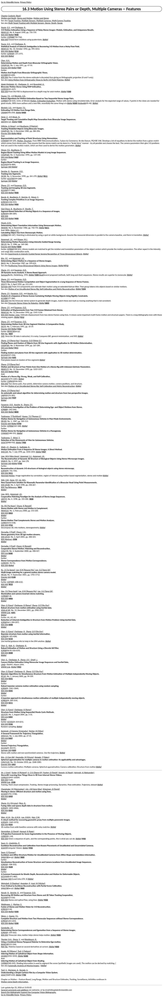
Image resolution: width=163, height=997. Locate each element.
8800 (47, 303)
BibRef (11, 35)
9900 (84, 839)
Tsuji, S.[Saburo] (24, 951)
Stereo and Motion (24, 18)
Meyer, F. (35, 197)
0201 (13, 612)
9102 (19, 329)
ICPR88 (4, 409)
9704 (11, 525)
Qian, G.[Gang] (7, 605)
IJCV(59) (4, 714)
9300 (69, 91)
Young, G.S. (5, 27)
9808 (31, 499)
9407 (44, 452)
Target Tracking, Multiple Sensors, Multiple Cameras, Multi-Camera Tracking (39, 20)
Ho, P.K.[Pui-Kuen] (8, 506)
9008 (16, 35)
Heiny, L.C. (14, 230)
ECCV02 (4, 748)
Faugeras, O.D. (17, 171)
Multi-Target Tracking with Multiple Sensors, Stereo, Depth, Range (35, 23)
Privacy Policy (25, 2)
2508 (13, 782)
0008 (10, 553)
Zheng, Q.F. (25, 660)
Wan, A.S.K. (6, 817)
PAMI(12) (5, 32)
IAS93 (3, 122)
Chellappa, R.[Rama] (22, 605)
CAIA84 (4, 112)
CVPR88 (10, 37)
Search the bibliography (11, 992)
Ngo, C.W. (36, 817)
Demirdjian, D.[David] (10, 831)
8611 (47, 228)
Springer (4, 275)
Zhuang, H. (14, 447)
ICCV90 (4, 190)
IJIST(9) (4, 499)
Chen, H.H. (5, 60)
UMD (3, 664)
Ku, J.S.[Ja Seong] (8, 570)
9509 (14, 398)
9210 (16, 51)
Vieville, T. (29, 209)
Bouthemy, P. (16, 150)
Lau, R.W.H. (26, 817)
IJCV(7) (4, 284)
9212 (22, 317)
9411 (16, 348)
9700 (20, 463)
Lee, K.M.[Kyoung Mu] (25, 570)
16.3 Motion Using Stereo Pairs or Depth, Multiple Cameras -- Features (81, 8)
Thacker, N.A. (6, 939)
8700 (19, 423)
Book (41, 275)
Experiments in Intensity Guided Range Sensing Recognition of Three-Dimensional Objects (45, 254)
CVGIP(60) (5, 155)
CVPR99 (4, 563)
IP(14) (3, 676)
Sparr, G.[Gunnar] (8, 852)
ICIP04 (3, 688)
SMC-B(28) (5, 485)
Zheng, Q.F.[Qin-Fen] (40, 605)
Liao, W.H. (5, 494)
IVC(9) (3, 326)
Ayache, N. (18, 405)
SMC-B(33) (5, 537)
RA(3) (3, 263)
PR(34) (3, 575)
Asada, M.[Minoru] (9, 951)
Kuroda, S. (23, 970)
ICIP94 (3, 471)
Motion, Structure (24, 141)
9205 (14, 357)
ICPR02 (4, 700)
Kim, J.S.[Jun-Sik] (8, 757)
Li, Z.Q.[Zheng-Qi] (35, 772)
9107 (19, 68)
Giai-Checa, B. (6, 209)
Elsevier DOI (6, 68)
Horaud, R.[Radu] (27, 831)
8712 (66, 265)
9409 (16, 157)
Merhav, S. (17, 904)
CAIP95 (4, 395)
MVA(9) (4, 461)
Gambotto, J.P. (7, 928)
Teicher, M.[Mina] (36, 731)
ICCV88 (4, 75)
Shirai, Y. (16, 438)
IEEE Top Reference (9, 487)
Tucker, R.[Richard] (19, 772)
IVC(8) (3, 176)
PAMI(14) (5, 49)
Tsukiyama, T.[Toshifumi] (11, 416)
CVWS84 (4, 141)
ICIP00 (3, 622)
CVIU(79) (4, 551)
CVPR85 (4, 101)
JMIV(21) (4, 736)
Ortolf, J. (34, 660)
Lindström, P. (14, 843)
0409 (10, 738)
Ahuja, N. (16, 117)
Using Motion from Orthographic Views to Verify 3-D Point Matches (36, 80)
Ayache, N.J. (32, 293)
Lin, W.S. (22, 480)
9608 (11, 867)
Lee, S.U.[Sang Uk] (42, 570)
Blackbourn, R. (31, 939)
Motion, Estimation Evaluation (42, 101)
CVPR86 (4, 235)
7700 (24, 975)
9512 (16, 371)
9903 (19, 667)
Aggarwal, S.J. (26, 456)
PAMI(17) (5, 369)
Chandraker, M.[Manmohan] (12, 789)
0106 (11, 724)
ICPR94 (4, 202)
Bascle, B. (5, 197)
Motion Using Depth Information (14, 982)
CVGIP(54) (5, 65)
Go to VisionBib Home (10, 2)
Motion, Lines (14, 315)
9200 (37, 275)
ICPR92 (4, 909)
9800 (22, 857)
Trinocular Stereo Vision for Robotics (23, 303)
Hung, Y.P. (14, 480)
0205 (14, 750)
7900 (24, 442)
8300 (26, 956)
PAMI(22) (5, 510)
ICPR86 (10, 426)
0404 (10, 717)
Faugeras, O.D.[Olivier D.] (31, 340)
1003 (13, 764)
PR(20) (3, 421)
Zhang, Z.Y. (5, 185)
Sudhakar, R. (25, 447)
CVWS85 (4, 433)
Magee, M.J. (22, 239)
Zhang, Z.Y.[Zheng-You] (10, 340)
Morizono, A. (13, 970)
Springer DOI (6, 167)
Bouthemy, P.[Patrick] (29, 126)
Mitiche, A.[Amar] (8, 126)
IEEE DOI (4, 35)
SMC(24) (4, 452)
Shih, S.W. (5, 480)
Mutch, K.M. (6, 223)
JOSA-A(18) (5, 610)
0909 (11, 796)
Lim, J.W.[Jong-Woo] (33, 789)
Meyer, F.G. (5, 150)
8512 (19, 133)
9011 (45, 176)
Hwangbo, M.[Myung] (25, 757)
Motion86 (82, 103)
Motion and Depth (8, 18)
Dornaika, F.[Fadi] (8, 532)
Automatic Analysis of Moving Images (23, 965)
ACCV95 (4, 379)
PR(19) (3, 244)
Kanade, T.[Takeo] (42, 757)
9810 (11, 584)
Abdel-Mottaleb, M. (9, 84)
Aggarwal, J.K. (7, 239)
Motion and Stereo (41, 18)
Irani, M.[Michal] (38, 883)
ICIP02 (3, 636)
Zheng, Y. (16, 939)
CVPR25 (4, 777)
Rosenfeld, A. (38, 84)
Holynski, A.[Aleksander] (84, 772)
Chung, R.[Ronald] (24, 506)
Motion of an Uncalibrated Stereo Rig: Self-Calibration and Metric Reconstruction (41, 289)
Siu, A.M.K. (15, 817)
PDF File (4, 334)
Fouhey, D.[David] (50, 772)
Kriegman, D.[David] (51, 789)
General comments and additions (14, 990)
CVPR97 (4, 523)
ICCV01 (10, 722)
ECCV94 (4, 876)
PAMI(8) (4, 228)
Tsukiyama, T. (6, 438)
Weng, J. (4, 916)
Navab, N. (5, 893)
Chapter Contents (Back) (11, 16)
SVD (2, 336)
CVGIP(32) (5, 131)
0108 (13, 577)
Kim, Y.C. (4, 258)
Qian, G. (4, 645)
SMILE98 (4, 857)
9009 (11, 334)
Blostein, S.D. (20, 96)
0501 (11, 679)
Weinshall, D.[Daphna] (10, 883)
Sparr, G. (4, 843)
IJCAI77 (4, 975)
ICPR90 (10, 53)
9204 (84, 289)
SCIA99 (4, 848)
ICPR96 (4, 864)
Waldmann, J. (6, 904)
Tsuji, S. (4, 970)
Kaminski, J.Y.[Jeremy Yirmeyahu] (14, 731)
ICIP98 (10, 582)
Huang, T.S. (5, 96)
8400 (24, 112)
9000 (16, 193)
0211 (11, 703)
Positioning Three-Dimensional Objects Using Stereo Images (33, 265)
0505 (11, 691)
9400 (16, 204)
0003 (11, 513)
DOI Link (4, 157)
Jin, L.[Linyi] (5, 772)
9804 (20, 487)
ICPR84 (10, 249)
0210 (11, 639)
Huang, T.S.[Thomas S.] (31, 416)
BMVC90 (11, 331)
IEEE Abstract (6, 539)
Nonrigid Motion (8, 475)
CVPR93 (4, 89)
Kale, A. (12, 645)
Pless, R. (22, 803)
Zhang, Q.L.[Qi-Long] (9, 803)
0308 (15, 539)
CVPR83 (4, 963)
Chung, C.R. (21, 532)
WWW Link (5, 612)
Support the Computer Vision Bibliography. (38, 992)
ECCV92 (4, 164)
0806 (11, 598)
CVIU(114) (5, 762)
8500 (75, 103)
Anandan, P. (25, 883)
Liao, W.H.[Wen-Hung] (10, 456)
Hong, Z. (4, 117)
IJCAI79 (4, 442)
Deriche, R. (5, 171)
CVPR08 (4, 596)
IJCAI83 (4, 956)
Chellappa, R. (20, 27)
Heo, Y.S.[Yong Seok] (9, 591)
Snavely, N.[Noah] (65, 772)
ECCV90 (10, 178)
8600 (19, 247)
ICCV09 (4, 794)
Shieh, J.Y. (5, 447)
